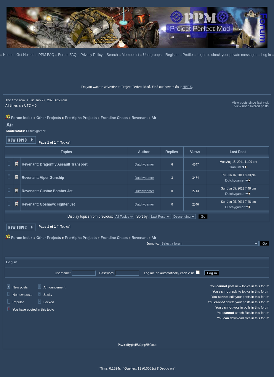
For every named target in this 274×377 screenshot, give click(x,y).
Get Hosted (26, 55)
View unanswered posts (251, 106)
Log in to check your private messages (227, 55)
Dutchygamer (35, 131)
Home (8, 55)
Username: (63, 273)
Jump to (152, 243)
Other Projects (48, 118)
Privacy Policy (92, 55)
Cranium (235, 167)
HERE (187, 87)
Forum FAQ (67, 55)
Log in (266, 55)
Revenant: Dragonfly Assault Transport (54, 164)
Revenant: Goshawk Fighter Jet (48, 204)
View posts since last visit (250, 102)
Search (113, 55)
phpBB (135, 344)
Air (153, 118)
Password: (106, 273)
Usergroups (152, 55)
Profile (188, 55)
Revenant (140, 118)
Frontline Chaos (114, 118)
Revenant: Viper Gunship (43, 178)
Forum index (22, 118)
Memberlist (131, 55)
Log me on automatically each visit (169, 273)
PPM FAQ (47, 55)
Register (173, 55)
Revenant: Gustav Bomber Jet (47, 191)
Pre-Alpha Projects (81, 118)
